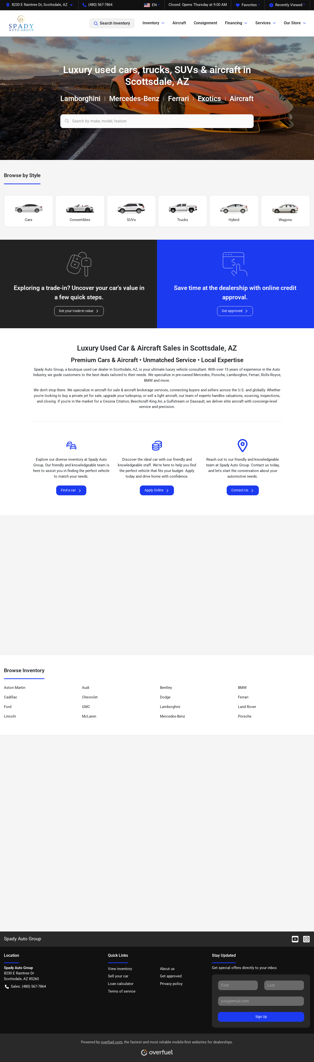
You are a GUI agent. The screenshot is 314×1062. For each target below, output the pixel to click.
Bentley (166, 687)
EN (150, 5)
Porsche (244, 716)
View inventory (120, 969)
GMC (86, 707)
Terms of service (121, 991)
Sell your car (118, 976)
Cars (28, 211)
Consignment (205, 23)
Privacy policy (171, 984)
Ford (7, 707)
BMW (242, 687)
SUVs (131, 211)
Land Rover (247, 707)
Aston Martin (14, 687)
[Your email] (261, 1001)
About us (167, 969)
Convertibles (80, 211)
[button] (41, 5)
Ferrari (243, 697)
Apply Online (156, 490)
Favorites (246, 5)
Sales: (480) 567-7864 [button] (25, 986)
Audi (85, 687)
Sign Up (261, 1017)
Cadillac (10, 697)
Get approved (235, 311)
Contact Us (242, 490)
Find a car (71, 490)
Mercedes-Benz (172, 716)
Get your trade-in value (79, 311)
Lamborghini (170, 707)
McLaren (89, 716)
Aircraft (179, 23)
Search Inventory (112, 23)
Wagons (285, 211)
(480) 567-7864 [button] (97, 4)
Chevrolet (90, 697)
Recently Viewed (285, 5)
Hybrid (234, 211)
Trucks (182, 211)
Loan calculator (120, 984)
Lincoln (10, 716)
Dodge (165, 697)
